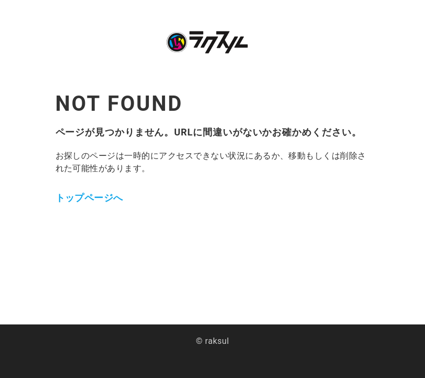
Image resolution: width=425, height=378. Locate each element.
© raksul (212, 341)
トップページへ (89, 197)
